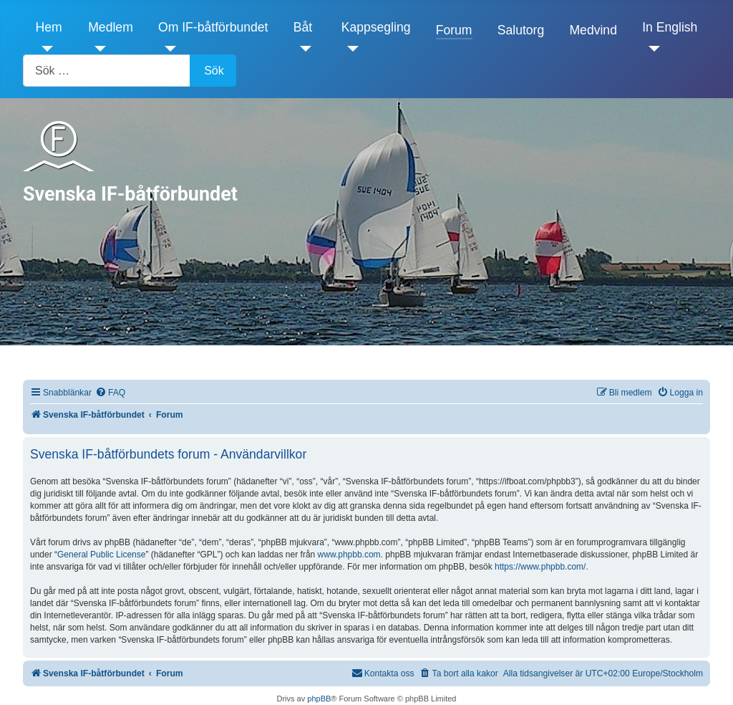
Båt (302, 27)
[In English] (651, 49)
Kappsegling (376, 27)
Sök (214, 70)
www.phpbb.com (349, 555)
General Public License (101, 555)
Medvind (593, 30)
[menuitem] (110, 393)
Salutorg (521, 30)
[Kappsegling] (350, 49)
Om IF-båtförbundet (213, 27)
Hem (49, 27)
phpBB (319, 698)
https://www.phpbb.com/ (540, 567)
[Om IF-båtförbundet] (167, 49)
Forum (454, 30)
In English (669, 27)
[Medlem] (97, 49)
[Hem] (45, 49)
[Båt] (302, 49)
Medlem (110, 27)
